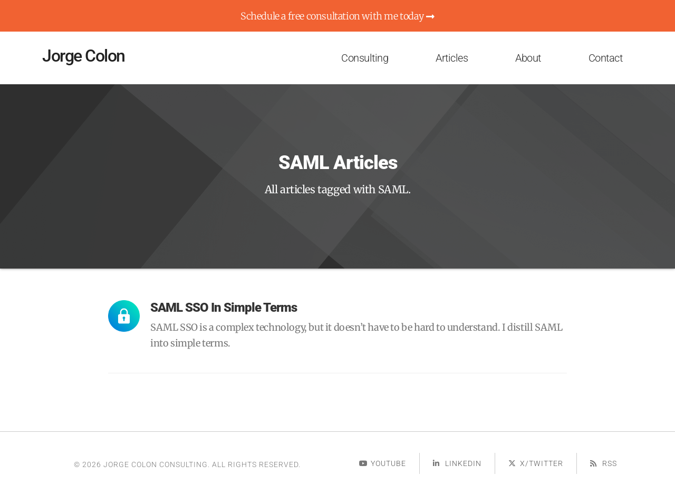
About (528, 58)
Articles (452, 58)
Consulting (364, 58)
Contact (606, 58)
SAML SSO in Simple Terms (223, 307)
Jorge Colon (83, 56)
